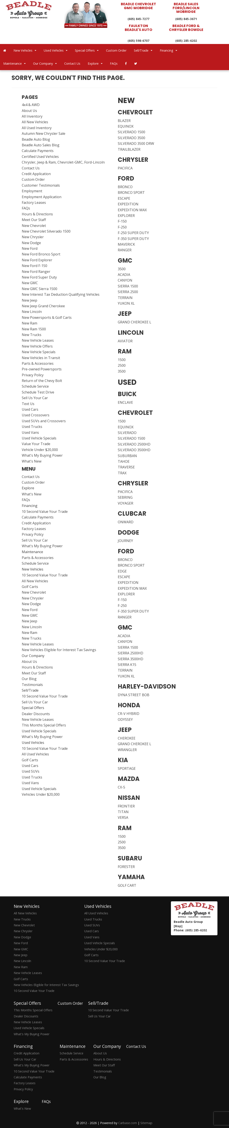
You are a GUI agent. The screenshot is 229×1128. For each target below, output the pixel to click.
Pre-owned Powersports (42, 369)
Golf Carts (30, 586)
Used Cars (30, 409)
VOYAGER (125, 503)
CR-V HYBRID (128, 713)
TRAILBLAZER (129, 149)
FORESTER (126, 866)
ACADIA (124, 274)
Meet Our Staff (34, 219)
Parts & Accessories (38, 363)
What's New (31, 461)
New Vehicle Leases (38, 340)
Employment (32, 191)
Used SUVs (30, 771)
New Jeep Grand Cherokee (43, 306)
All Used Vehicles (35, 754)
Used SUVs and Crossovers (44, 421)
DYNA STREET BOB (133, 694)
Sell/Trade (143, 50)
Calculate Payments (38, 150)
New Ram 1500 (34, 329)
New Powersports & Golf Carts (47, 317)
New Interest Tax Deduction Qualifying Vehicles (60, 294)
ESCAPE (124, 198)
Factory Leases (34, 202)
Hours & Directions (37, 214)
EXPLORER (126, 215)
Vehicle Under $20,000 (40, 449)
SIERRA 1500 (128, 286)
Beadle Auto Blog (36, 139)
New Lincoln (32, 311)
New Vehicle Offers (37, 346)
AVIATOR (125, 341)
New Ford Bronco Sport (41, 254)
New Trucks (31, 334)
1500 (122, 359)
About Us (29, 110)
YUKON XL (126, 303)
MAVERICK (126, 244)
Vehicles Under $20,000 (41, 794)
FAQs (114, 63)
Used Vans (30, 432)
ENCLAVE (125, 402)
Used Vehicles (55, 50)
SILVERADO (127, 432)
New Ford (29, 248)
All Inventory (32, 116)
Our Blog (29, 678)
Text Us (28, 403)
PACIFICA (125, 168)
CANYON (125, 280)
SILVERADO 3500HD (134, 449)
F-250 (122, 227)
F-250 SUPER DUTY (133, 232)
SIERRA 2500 (128, 291)
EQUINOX (125, 126)
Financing (168, 50)
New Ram (29, 323)
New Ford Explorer (37, 260)
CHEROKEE (126, 738)
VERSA (123, 817)
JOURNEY (125, 540)
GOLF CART (127, 885)
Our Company (45, 63)
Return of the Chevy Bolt (42, 380)
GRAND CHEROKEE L (134, 322)
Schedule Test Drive (38, 392)
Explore (95, 63)
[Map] (178, 926)
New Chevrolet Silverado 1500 (46, 231)
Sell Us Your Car (35, 397)
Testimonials (32, 684)
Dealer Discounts (36, 713)
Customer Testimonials (41, 185)
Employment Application (41, 196)
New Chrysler (33, 237)
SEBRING (125, 497)
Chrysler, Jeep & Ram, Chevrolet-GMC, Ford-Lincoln (63, 162)
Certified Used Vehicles (40, 156)
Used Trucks (32, 426)
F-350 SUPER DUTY (133, 238)
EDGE (122, 571)
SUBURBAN (127, 455)
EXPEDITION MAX (132, 210)
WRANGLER (127, 749)
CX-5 (121, 787)
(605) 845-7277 (138, 19)
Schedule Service (35, 386)
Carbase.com (127, 1123)
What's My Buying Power (42, 455)
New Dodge (31, 242)
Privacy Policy (33, 375)
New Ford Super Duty (39, 277)
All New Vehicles (35, 122)
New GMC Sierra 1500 (39, 288)
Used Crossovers (35, 415)
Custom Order (116, 50)
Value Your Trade (36, 443)
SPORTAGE (127, 768)
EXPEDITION (128, 204)
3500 (122, 269)
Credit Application (36, 173)
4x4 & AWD (31, 104)
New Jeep (29, 300)
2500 (122, 365)
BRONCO (125, 186)
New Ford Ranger (36, 271)
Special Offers (87, 50)
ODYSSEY (125, 719)
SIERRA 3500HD (130, 659)
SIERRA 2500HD (130, 653)
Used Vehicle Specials (39, 438)
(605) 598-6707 (138, 41)
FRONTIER (126, 806)
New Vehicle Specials (39, 352)
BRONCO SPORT (131, 192)
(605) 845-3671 (186, 19)
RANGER (124, 250)
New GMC (30, 282)
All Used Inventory (37, 127)
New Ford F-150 (34, 265)
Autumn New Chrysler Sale (43, 133)
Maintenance (14, 63)
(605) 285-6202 (186, 41)
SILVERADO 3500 (131, 137)
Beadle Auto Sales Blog (40, 145)
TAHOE (124, 461)
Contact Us (72, 63)
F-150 (122, 221)
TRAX (122, 473)
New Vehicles (24, 50)
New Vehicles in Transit (41, 357)
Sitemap (146, 1123)
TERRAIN (125, 297)
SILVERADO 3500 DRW (136, 143)
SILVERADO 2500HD (134, 444)
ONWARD (125, 522)
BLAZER (124, 120)
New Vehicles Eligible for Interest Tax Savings (59, 649)
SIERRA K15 (127, 664)
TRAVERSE (126, 467)
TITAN (123, 811)
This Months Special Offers (44, 725)
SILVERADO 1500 (131, 132)
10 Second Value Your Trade (45, 511)
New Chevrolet (34, 225)
